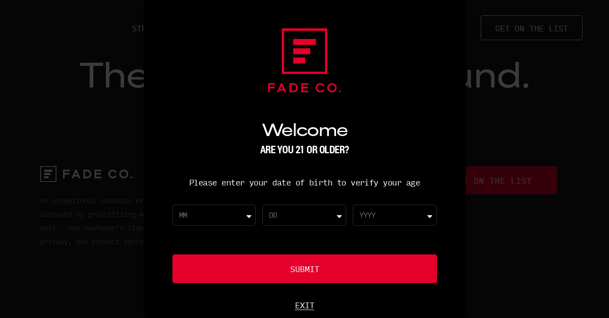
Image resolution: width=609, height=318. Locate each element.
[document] (304, 159)
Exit (304, 304)
